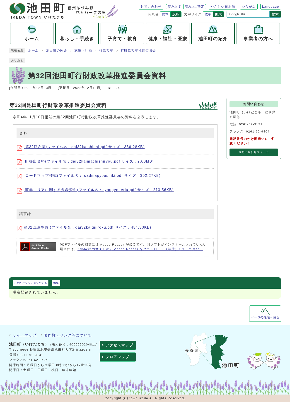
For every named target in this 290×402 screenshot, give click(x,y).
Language (270, 6)
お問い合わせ (151, 6)
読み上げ (174, 6)
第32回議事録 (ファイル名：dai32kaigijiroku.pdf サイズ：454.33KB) (85, 228)
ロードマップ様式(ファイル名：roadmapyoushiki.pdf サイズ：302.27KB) (90, 176)
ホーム (33, 50)
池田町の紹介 (56, 50)
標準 (165, 14)
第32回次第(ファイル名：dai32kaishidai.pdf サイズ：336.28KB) (82, 147)
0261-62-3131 (31, 355)
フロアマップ (117, 357)
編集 (56, 282)
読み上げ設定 (194, 6)
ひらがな (249, 6)
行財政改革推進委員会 (138, 50)
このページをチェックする (30, 282)
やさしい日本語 (222, 6)
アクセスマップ (119, 345)
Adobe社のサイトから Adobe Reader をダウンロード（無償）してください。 (140, 249)
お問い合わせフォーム (253, 152)
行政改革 (106, 50)
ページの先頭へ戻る (265, 317)
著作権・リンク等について (68, 335)
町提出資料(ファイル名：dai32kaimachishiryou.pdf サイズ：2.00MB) (87, 162)
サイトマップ (25, 335)
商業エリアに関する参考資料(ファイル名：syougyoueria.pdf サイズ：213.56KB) (97, 190)
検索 (275, 14)
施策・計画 (83, 50)
